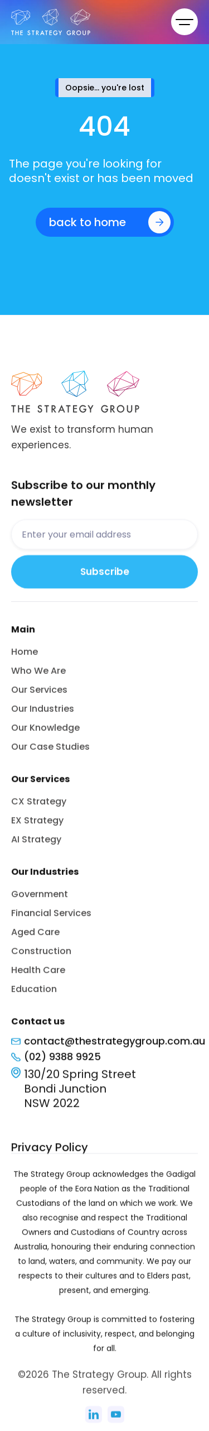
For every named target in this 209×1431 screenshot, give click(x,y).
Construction (41, 956)
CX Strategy (38, 806)
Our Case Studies (50, 751)
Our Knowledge (45, 732)
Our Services (39, 694)
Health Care (38, 975)
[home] (77, 22)
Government (39, 899)
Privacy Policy (49, 1152)
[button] (184, 21)
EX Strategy (37, 825)
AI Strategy (36, 844)
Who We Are (38, 675)
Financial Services (51, 918)
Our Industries (42, 713)
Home (24, 656)
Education (34, 994)
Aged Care (35, 937)
